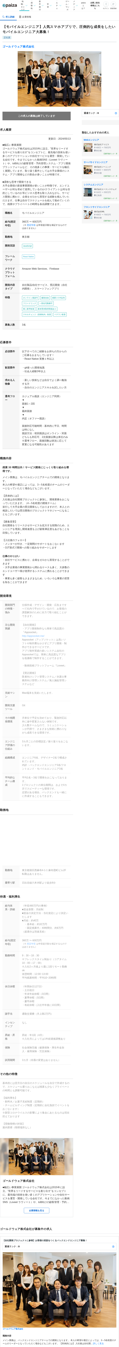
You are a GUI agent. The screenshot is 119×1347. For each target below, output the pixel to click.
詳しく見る (98, 1321)
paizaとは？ (83, 5)
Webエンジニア (91, 140)
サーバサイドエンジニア (96, 162)
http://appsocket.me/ (32, 625)
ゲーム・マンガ (67, 5)
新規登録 (113, 8)
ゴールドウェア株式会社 (18, 46)
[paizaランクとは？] (116, 113)
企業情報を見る (36, 1188)
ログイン (106, 8)
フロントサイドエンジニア (97, 207)
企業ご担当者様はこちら (95, 5)
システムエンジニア (93, 184)
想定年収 (30, 225)
